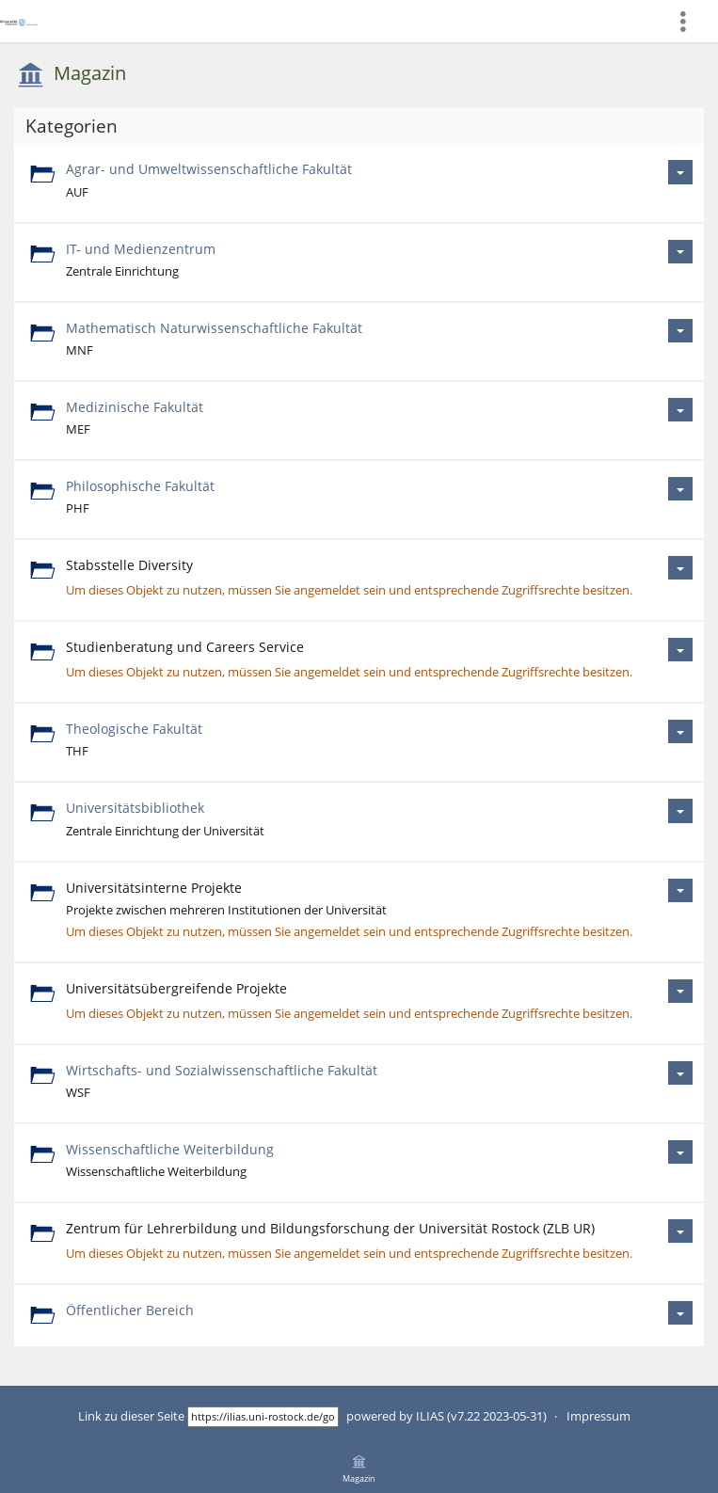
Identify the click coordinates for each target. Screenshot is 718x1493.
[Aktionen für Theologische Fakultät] (680, 731)
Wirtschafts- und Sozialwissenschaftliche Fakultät (221, 1070)
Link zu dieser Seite (131, 1416)
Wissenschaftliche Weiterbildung (170, 1149)
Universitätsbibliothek (135, 808)
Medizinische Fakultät (134, 407)
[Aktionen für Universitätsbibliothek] (680, 810)
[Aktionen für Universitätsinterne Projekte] (680, 890)
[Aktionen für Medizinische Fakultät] (680, 409)
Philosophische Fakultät (140, 486)
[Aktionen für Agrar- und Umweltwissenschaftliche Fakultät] (680, 171)
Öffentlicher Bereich (130, 1310)
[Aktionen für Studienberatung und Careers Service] (680, 649)
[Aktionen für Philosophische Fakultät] (680, 488)
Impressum (598, 1416)
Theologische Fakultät (134, 729)
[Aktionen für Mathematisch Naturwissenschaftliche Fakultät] (680, 330)
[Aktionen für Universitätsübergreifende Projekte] (680, 991)
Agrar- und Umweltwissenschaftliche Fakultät (209, 169)
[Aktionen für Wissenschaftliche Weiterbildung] (680, 1152)
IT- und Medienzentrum (140, 249)
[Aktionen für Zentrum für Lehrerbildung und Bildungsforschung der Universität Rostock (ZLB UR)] (680, 1231)
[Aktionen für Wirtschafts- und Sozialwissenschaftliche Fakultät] (680, 1073)
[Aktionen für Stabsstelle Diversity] (680, 568)
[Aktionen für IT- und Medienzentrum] (680, 251)
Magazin (90, 73)
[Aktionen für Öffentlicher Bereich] (680, 1313)
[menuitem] (690, 21)
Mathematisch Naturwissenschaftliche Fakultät (214, 328)
